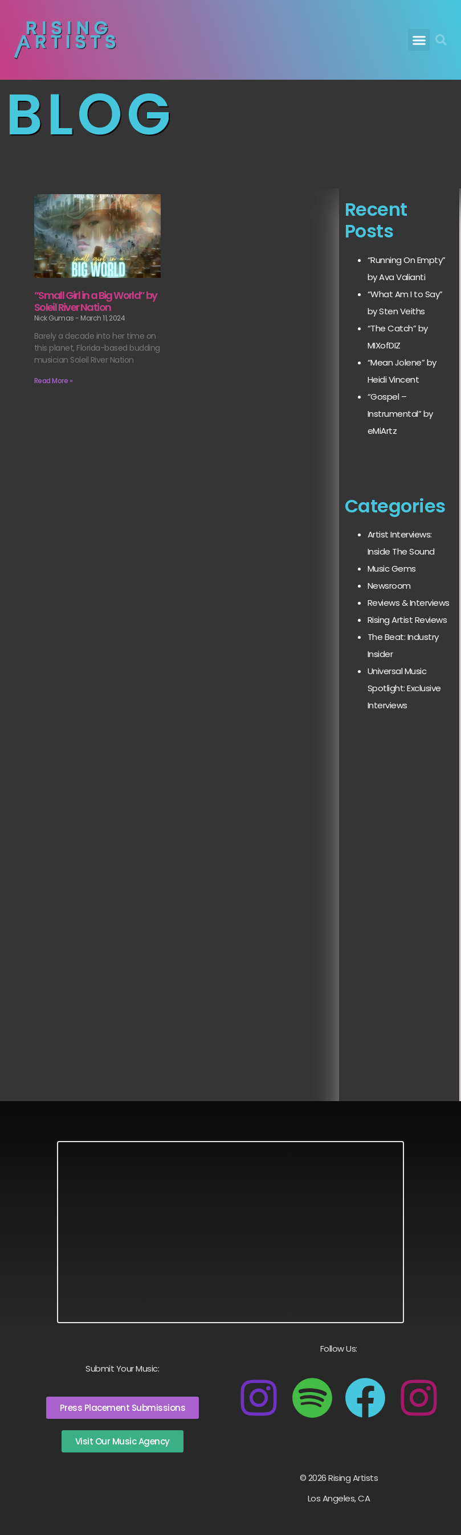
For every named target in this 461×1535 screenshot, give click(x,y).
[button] (419, 40)
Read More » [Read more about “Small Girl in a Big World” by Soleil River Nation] (53, 380)
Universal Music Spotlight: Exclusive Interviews (404, 688)
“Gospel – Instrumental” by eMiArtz (400, 414)
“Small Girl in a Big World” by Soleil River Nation (95, 301)
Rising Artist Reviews (407, 620)
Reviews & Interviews (409, 603)
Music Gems (392, 568)
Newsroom (389, 586)
